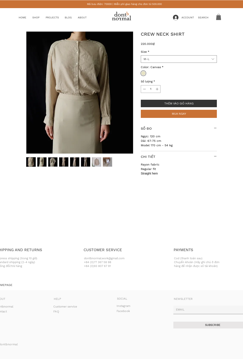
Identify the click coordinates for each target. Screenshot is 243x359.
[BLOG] (71, 17)
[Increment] (157, 89)
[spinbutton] (151, 89)
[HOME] (25, 17)
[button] (39, 17)
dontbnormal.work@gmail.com (104, 258)
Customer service (65, 306)
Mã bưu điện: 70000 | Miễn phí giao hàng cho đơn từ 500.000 (124, 4)
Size (145, 51)
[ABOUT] (86, 17)
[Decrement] (144, 89)
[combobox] (179, 59)
